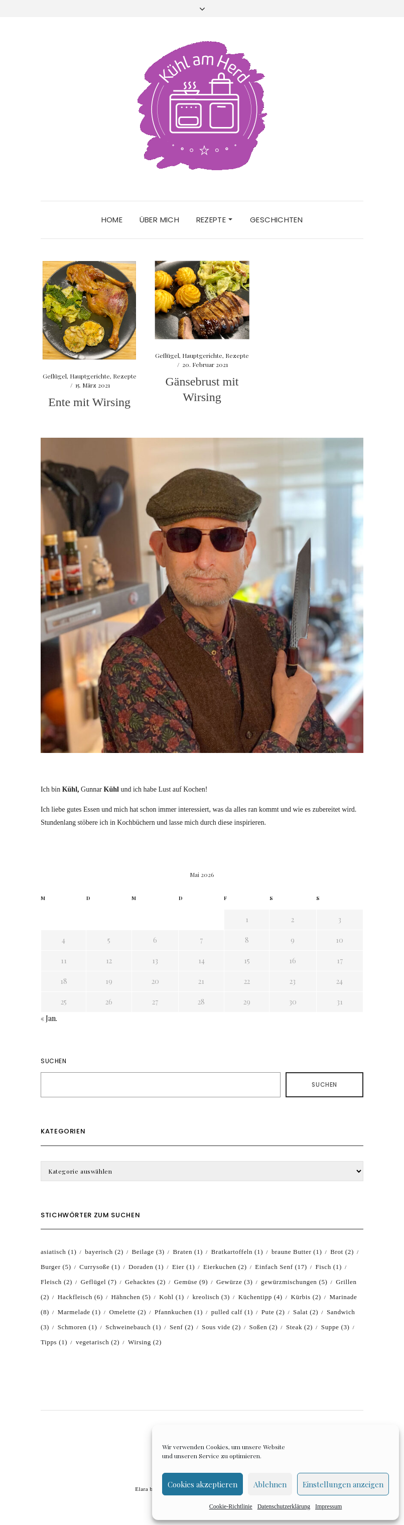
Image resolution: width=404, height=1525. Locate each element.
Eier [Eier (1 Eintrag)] (183, 1266)
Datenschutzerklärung (283, 1506)
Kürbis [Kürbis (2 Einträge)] (306, 1297)
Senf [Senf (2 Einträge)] (181, 1327)
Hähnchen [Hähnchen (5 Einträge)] (131, 1297)
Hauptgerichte (90, 376)
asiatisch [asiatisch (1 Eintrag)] (59, 1251)
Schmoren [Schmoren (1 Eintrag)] (77, 1327)
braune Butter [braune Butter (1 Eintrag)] (297, 1251)
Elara (141, 1489)
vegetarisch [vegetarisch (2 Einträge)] (97, 1342)
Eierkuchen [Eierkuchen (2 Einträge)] (225, 1266)
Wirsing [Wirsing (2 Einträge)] (145, 1342)
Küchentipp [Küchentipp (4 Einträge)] (260, 1297)
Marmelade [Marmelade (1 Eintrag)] (79, 1312)
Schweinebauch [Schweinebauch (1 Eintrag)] (133, 1327)
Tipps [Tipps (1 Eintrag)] (54, 1342)
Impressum (328, 1506)
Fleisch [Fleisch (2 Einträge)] (56, 1282)
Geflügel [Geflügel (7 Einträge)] (99, 1282)
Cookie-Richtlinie (230, 1506)
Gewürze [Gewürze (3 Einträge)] (234, 1282)
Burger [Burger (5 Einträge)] (56, 1266)
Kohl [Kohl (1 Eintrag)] (171, 1297)
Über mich (159, 219)
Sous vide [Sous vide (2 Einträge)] (221, 1327)
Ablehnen (270, 1484)
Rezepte (214, 219)
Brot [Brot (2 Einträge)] (342, 1251)
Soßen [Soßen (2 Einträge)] (263, 1327)
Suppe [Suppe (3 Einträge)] (335, 1327)
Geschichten (276, 219)
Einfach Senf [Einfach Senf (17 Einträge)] (281, 1266)
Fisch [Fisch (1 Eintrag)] (328, 1266)
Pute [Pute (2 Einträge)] (273, 1312)
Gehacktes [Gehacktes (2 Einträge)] (145, 1282)
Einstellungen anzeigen (343, 1484)
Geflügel (55, 376)
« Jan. (49, 1018)
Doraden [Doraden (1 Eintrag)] (146, 1266)
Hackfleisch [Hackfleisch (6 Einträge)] (80, 1297)
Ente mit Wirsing (89, 402)
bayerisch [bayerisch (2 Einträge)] (104, 1251)
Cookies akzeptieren (202, 1484)
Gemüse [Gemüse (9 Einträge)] (191, 1282)
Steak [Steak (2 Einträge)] (299, 1327)
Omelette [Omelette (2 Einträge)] (127, 1312)
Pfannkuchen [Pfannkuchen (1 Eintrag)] (179, 1312)
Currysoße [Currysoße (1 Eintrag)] (99, 1266)
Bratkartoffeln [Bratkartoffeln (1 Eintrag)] (237, 1251)
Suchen (54, 1061)
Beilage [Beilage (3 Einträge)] (148, 1251)
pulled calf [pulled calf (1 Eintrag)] (232, 1312)
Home (112, 219)
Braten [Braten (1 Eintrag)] (188, 1251)
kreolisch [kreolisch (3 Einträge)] (211, 1297)
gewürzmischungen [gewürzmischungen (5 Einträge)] (294, 1282)
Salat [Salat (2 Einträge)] (305, 1312)
